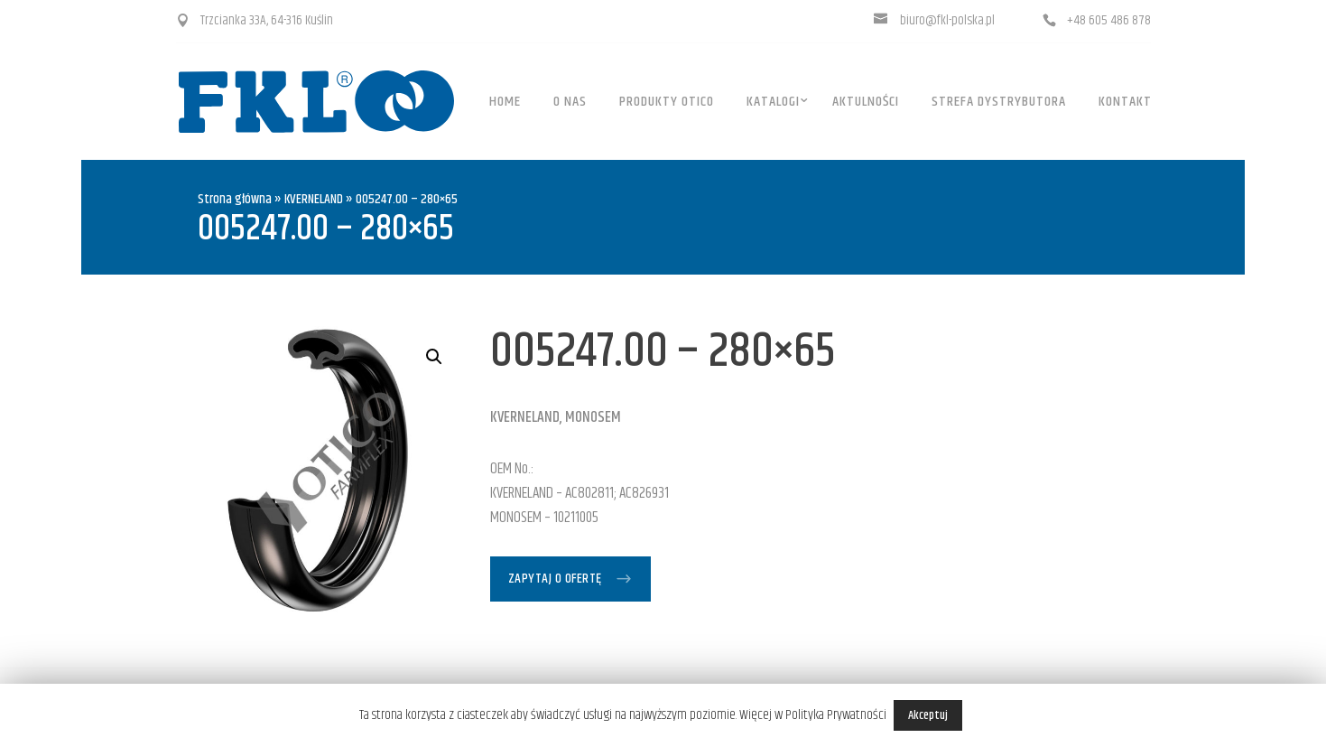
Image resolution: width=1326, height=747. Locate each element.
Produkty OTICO (666, 101)
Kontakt (1125, 101)
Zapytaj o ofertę (555, 578)
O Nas (570, 101)
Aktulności (865, 101)
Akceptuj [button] (928, 715)
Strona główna (235, 199)
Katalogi (773, 101)
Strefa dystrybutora (999, 101)
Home (505, 101)
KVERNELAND (313, 199)
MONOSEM (593, 417)
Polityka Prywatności (835, 715)
